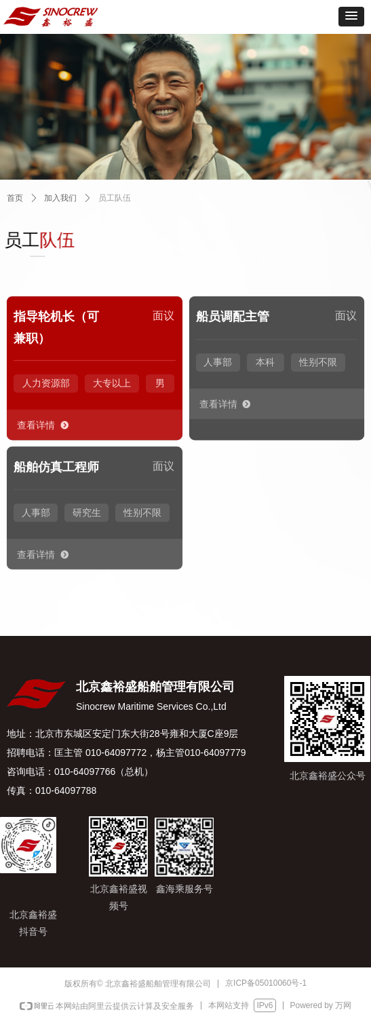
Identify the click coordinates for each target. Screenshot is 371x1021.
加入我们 (60, 198)
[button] (351, 16)
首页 (15, 198)
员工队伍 (114, 198)
